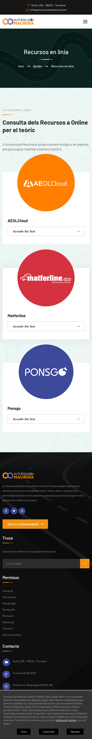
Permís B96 (9, 603)
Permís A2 (8, 622)
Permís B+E (9, 597)
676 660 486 (46, 685)
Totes (24, 731)
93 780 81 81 (29, 673)
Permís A (8, 628)
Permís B (8, 591)
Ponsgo (14, 408)
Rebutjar (75, 731)
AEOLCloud (18, 220)
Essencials (48, 731)
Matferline (17, 315)
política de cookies (66, 720)
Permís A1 (8, 615)
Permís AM (9, 609)
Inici (21, 66)
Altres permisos (12, 634)
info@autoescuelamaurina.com (46, 9)
